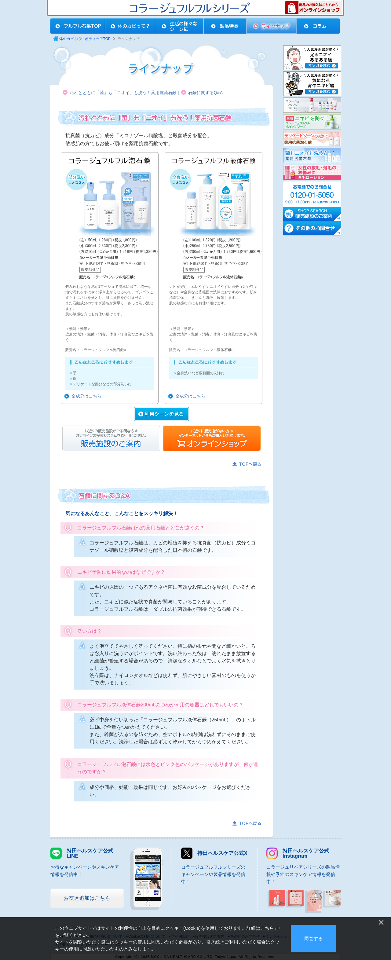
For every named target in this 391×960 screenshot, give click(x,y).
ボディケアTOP (77, 26)
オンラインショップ (212, 438)
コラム (318, 26)
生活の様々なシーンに (179, 26)
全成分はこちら (86, 396)
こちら (270, 928)
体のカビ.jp (68, 39)
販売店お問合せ (111, 438)
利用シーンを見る (161, 414)
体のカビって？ (130, 26)
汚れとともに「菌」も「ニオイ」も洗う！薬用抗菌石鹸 (123, 92)
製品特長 (225, 26)
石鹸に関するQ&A (205, 92)
